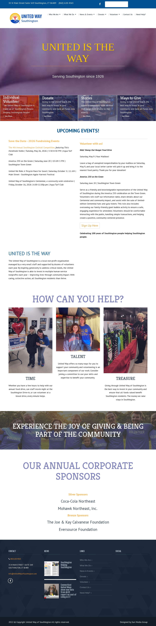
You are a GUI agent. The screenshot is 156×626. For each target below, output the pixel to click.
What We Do (69, 14)
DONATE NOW (117, 4)
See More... (9, 116)
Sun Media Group (139, 622)
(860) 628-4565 (66, 3)
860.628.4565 (15, 559)
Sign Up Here (89, 225)
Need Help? (141, 14)
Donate (101, 14)
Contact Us (127, 14)
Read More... (67, 574)
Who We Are (53, 14)
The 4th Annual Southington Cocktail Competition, (32, 147)
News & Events (86, 14)
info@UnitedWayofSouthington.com (23, 574)
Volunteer (114, 14)
